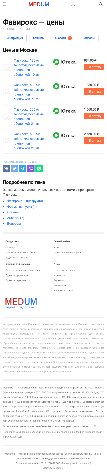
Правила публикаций (17, 275)
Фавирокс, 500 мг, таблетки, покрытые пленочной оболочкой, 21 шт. (29, 141)
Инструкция (15, 38)
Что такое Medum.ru (65, 270)
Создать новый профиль (67, 252)
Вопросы (88, 38)
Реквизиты (60, 285)
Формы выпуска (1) (22, 206)
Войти (57, 247)
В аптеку (95, 67)
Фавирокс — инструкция (25, 201)
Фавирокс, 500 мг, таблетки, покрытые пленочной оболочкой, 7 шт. (29, 92)
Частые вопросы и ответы (20, 252)
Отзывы (38, 38)
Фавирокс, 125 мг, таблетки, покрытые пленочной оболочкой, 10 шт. (29, 67)
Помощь (10, 247)
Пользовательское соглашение (23, 270)
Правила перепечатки (17, 280)
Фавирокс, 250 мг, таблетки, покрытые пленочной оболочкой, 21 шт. (29, 116)
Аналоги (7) (15, 218)
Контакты (59, 275)
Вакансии (59, 280)
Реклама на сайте (63, 290)
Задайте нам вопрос (16, 257)
